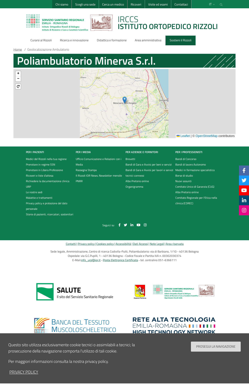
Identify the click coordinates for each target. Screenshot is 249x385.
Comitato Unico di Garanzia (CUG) (194, 187)
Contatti (71, 244)
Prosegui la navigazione (216, 346)
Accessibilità (123, 244)
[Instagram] (244, 210)
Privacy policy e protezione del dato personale (46, 206)
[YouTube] (244, 190)
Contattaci (181, 4)
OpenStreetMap (207, 136)
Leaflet (183, 136)
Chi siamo (62, 4)
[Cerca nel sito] (221, 4)
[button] (124, 100)
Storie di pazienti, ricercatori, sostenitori (49, 214)
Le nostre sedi (34, 192)
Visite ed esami (158, 4)
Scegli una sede (85, 4)
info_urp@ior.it (90, 260)
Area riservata (175, 244)
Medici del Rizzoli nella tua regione (46, 159)
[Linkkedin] (244, 200)
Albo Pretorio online (137, 181)
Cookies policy (105, 244)
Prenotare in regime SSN (40, 164)
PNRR (79, 181)
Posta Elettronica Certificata (120, 260)
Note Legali (157, 244)
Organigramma (134, 187)
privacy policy (23, 372)
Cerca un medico (113, 4)
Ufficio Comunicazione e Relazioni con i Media (98, 162)
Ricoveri (136, 4)
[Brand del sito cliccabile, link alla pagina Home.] (124, 22)
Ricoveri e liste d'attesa (39, 175)
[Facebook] (244, 170)
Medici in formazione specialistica (195, 170)
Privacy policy (86, 244)
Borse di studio (184, 175)
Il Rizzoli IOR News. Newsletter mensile (99, 175)
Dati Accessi (140, 244)
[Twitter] (244, 180)
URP (28, 187)
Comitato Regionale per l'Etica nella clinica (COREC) (196, 200)
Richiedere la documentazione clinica (47, 181)
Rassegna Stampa (86, 170)
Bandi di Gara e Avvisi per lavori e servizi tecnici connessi (149, 173)
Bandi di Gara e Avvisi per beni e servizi (149, 164)
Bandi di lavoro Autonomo (190, 164)
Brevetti (130, 159)
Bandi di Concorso (185, 159)
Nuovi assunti (183, 181)
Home (17, 49)
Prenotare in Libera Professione (44, 170)
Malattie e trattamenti (39, 198)
